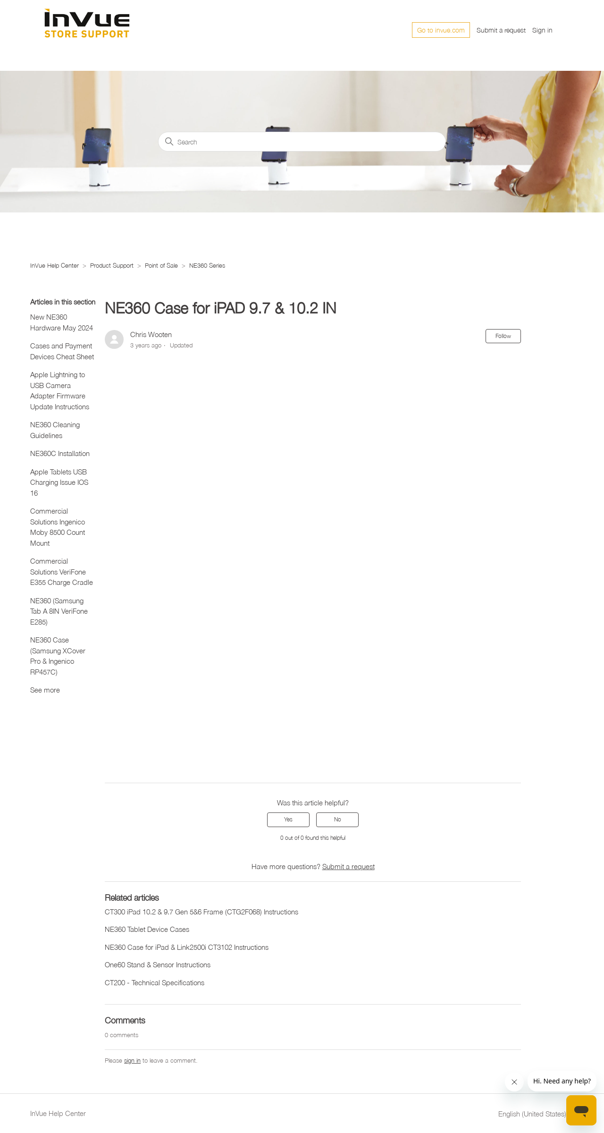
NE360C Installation (60, 453)
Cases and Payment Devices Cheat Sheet (62, 351)
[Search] (302, 141)
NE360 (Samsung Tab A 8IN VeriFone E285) (59, 611)
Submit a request (501, 30)
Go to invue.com (441, 30)
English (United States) (536, 1114)
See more (45, 689)
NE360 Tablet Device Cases (147, 929)
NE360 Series (207, 265)
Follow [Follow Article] (503, 335)
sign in (132, 1060)
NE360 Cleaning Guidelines (55, 430)
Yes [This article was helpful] (288, 819)
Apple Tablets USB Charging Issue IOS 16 (59, 482)
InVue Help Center (54, 265)
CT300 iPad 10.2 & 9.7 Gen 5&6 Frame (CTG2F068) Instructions (201, 911)
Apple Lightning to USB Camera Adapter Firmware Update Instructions (59, 390)
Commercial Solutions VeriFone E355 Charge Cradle (61, 571)
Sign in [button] (542, 30)
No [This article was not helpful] (337, 819)
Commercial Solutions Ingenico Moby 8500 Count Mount (57, 527)
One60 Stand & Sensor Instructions (157, 964)
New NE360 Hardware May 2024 (61, 322)
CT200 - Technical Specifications (154, 982)
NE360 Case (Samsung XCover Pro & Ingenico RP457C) (57, 655)
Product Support (112, 265)
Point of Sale (161, 265)
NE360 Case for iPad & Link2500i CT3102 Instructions (186, 947)
